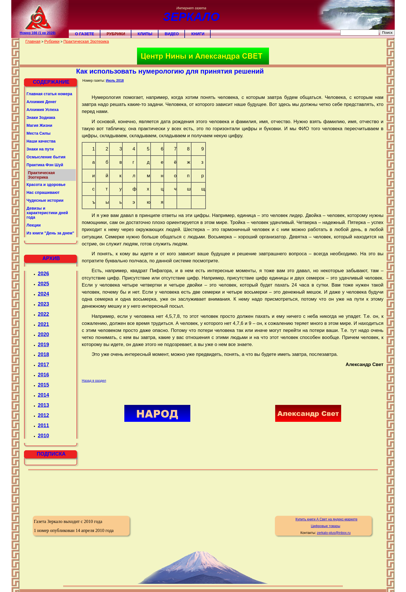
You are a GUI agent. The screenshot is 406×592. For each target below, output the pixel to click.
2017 (43, 364)
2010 (43, 435)
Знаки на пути (40, 149)
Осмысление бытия (46, 157)
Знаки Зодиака (41, 117)
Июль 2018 (115, 81)
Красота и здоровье (46, 184)
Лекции (34, 225)
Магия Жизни (39, 125)
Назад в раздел (94, 381)
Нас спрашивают (43, 192)
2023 (43, 304)
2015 (43, 385)
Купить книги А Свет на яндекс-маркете (326, 519)
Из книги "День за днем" (50, 233)
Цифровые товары (325, 526)
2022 (43, 314)
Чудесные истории (45, 200)
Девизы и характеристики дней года (47, 212)
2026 (43, 273)
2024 (43, 294)
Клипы (145, 34)
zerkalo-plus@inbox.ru (334, 533)
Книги (197, 34)
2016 (43, 375)
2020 (43, 334)
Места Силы (38, 133)
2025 (43, 284)
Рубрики (116, 34)
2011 (43, 425)
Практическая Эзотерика (86, 41)
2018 (43, 354)
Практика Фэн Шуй (45, 165)
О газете (84, 34)
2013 (43, 405)
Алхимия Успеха (43, 109)
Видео (172, 34)
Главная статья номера (49, 94)
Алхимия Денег (41, 101)
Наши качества (41, 141)
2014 (43, 395)
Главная (32, 41)
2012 (43, 415)
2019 (43, 344)
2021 (43, 324)
